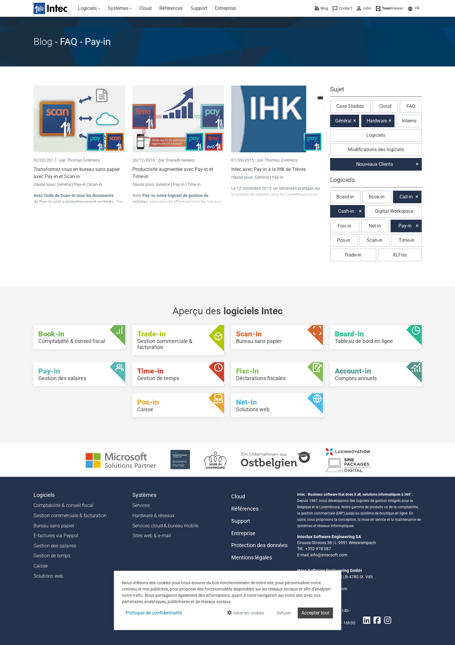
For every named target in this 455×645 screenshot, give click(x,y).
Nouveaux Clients (374, 164)
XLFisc (400, 255)
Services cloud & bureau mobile (165, 526)
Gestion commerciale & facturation (70, 515)
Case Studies (350, 106)
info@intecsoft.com (328, 555)
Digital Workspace (394, 211)
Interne (409, 121)
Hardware (377, 121)
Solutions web (48, 576)
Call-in (406, 197)
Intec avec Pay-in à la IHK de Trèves (268, 169)
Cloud (385, 106)
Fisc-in (344, 226)
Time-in (194, 184)
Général (64, 184)
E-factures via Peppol (56, 535)
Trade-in (353, 255)
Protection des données (259, 545)
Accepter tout (315, 613)
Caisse (41, 566)
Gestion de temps (52, 556)
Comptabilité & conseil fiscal (63, 505)
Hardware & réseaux (153, 515)
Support (240, 521)
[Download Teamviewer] (390, 8)
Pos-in (343, 240)
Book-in (377, 197)
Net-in (375, 226)
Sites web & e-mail (151, 535)
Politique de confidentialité (154, 613)
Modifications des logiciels (376, 149)
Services (141, 505)
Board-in (345, 197)
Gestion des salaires (55, 546)
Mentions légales (251, 558)
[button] (414, 8)
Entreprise (243, 533)
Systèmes (144, 495)
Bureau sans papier (54, 526)
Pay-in (80, 184)
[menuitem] (89, 8)
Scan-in (95, 184)
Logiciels (375, 135)
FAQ (410, 106)
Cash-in (346, 211)
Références (245, 509)
